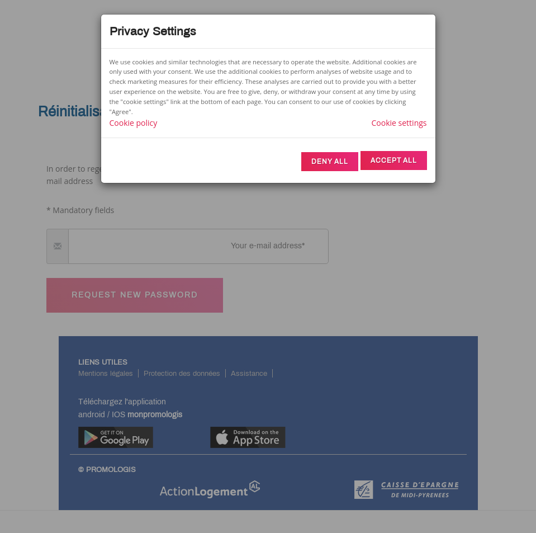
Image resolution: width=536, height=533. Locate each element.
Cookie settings (399, 122)
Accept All (394, 160)
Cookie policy (134, 122)
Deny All (329, 162)
